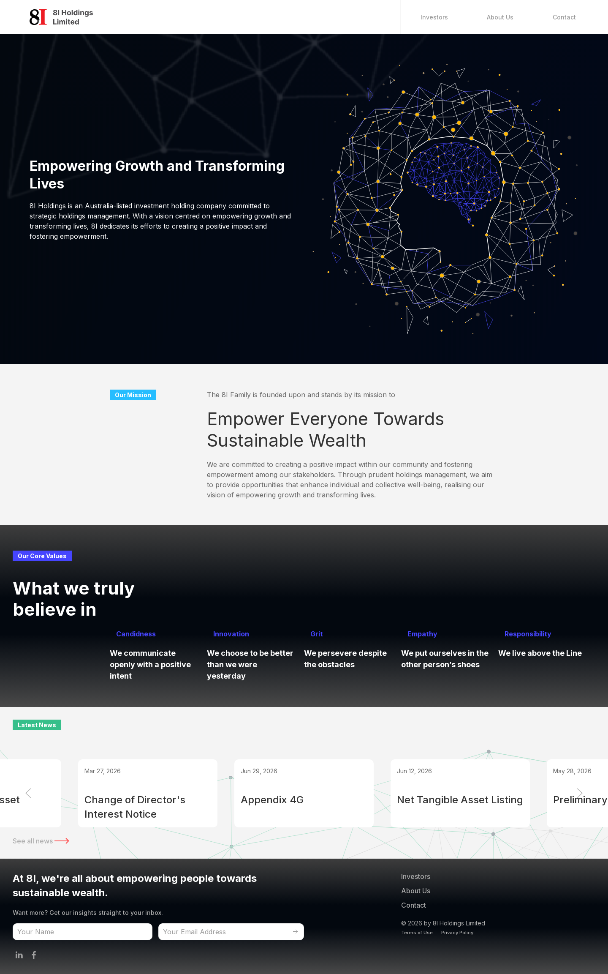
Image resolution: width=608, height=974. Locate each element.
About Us (500, 17)
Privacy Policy (457, 933)
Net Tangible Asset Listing (460, 800)
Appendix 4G (272, 800)
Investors (434, 17)
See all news (41, 841)
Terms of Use (417, 933)
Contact (564, 17)
